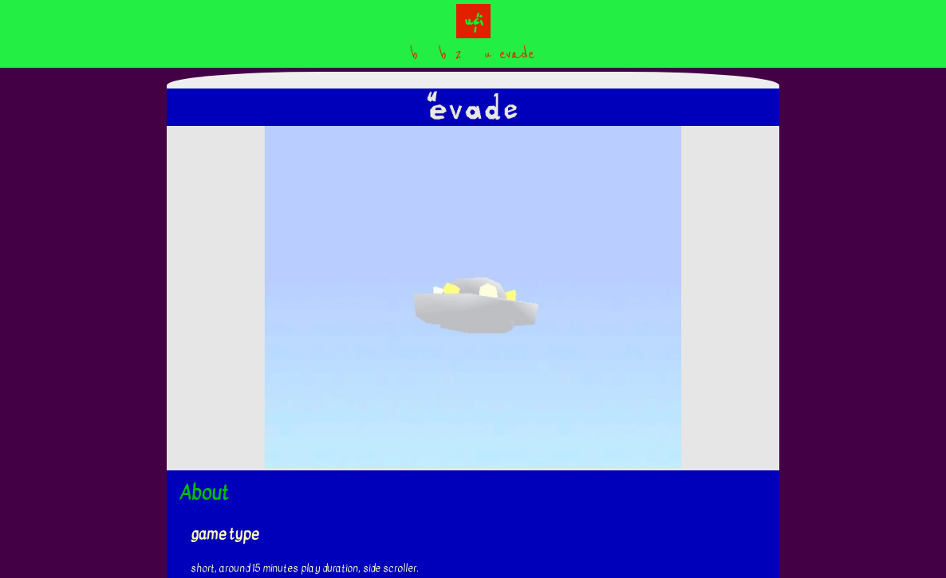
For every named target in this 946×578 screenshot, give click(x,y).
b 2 (451, 53)
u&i (473, 21)
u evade (509, 53)
